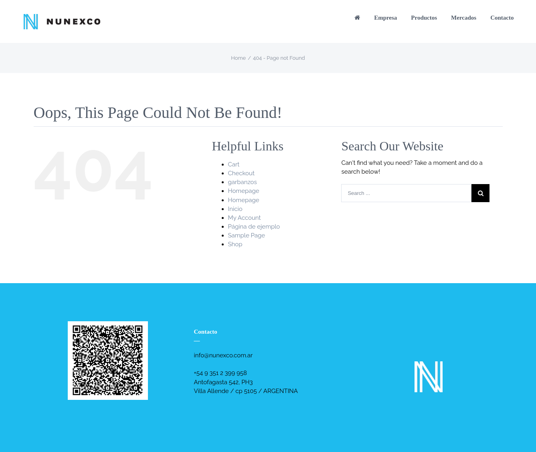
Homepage (243, 191)
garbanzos (242, 182)
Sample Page (246, 235)
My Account (244, 217)
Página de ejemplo (254, 226)
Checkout (241, 173)
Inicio (235, 209)
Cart (234, 164)
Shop (235, 244)
